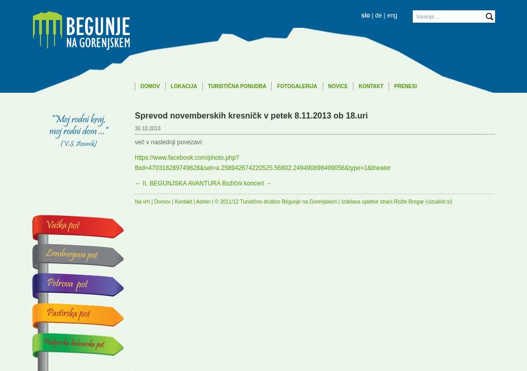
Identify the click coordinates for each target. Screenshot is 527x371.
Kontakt (371, 86)
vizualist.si (439, 202)
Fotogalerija (297, 86)
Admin (203, 202)
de (378, 15)
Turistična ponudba (237, 86)
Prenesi (405, 86)
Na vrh (142, 202)
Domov (150, 86)
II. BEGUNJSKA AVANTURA (177, 183)
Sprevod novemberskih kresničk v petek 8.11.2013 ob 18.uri (251, 115)
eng (392, 15)
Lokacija (184, 86)
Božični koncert (247, 183)
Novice (338, 86)
